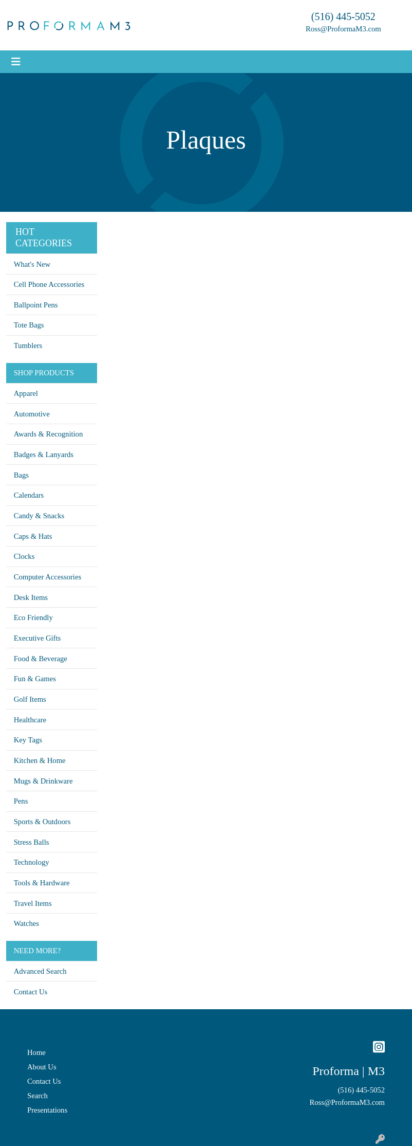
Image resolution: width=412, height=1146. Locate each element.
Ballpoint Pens (36, 305)
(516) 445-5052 (343, 16)
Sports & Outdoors (42, 821)
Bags (21, 475)
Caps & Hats (33, 536)
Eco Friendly (33, 617)
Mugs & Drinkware (43, 781)
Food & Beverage (40, 658)
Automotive (32, 414)
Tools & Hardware (42, 883)
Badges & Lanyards (43, 454)
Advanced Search (40, 971)
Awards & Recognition (48, 434)
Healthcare (30, 720)
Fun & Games (35, 679)
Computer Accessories (47, 577)
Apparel (26, 393)
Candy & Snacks (39, 516)
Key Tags (28, 740)
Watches (26, 923)
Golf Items (30, 699)
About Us (42, 1067)
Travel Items (33, 903)
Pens (21, 801)
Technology (31, 862)
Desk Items (31, 597)
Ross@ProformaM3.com (343, 29)
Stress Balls (31, 842)
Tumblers (28, 345)
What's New (32, 264)
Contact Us (31, 992)
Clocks (24, 556)
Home (36, 1052)
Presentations (47, 1110)
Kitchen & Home (40, 760)
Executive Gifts (37, 638)
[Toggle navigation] (16, 61)
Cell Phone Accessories (49, 284)
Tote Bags (29, 325)
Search (37, 1096)
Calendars (29, 495)
